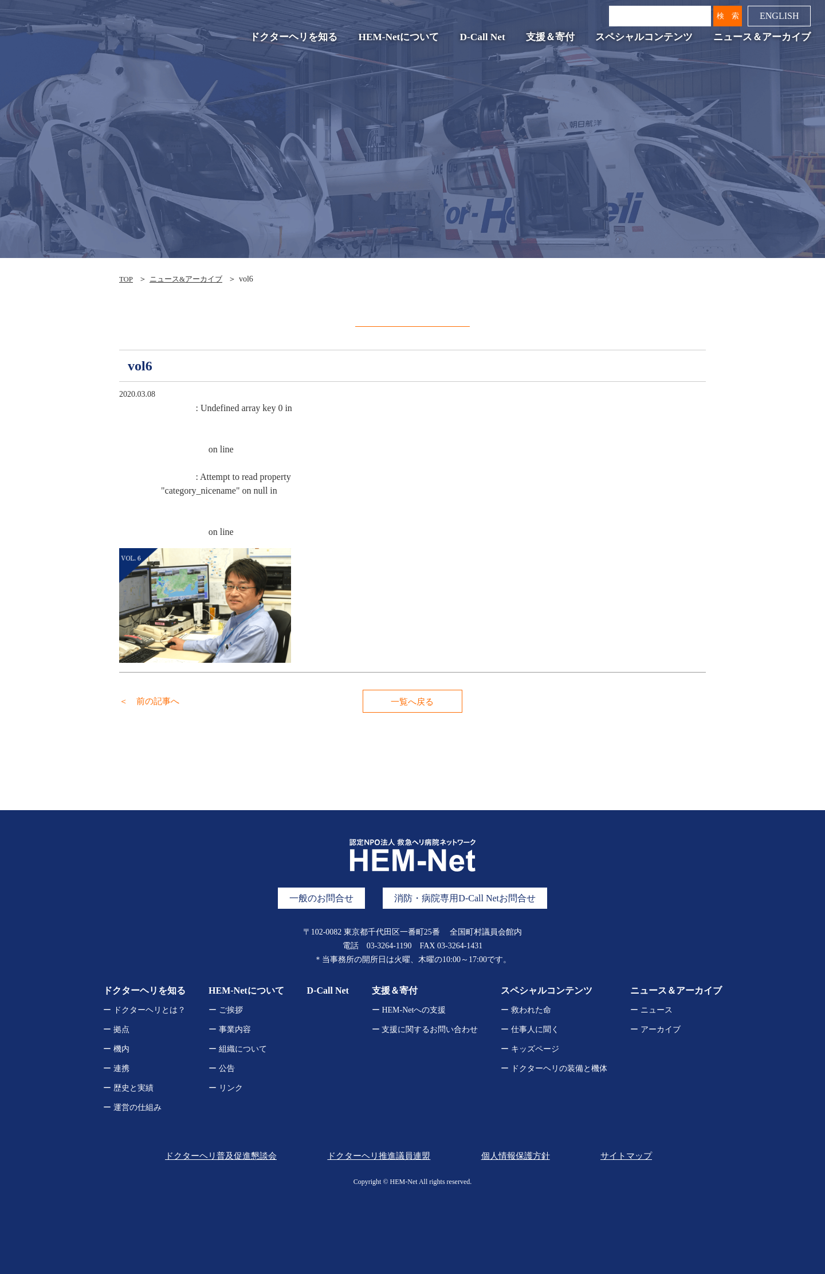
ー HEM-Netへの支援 (409, 1010)
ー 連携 (116, 1068)
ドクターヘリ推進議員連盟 (375, 1155)
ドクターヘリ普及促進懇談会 (217, 1155)
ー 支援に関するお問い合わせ (425, 1029)
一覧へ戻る (412, 701)
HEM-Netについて (396, 39)
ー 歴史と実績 (128, 1088)
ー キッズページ (530, 1049)
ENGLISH (776, 18)
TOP (126, 279)
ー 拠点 (116, 1029)
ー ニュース (651, 1010)
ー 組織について (238, 1049)
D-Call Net (479, 39)
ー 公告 (222, 1068)
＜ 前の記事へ (151, 701)
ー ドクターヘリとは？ (144, 1010)
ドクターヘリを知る (291, 39)
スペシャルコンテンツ (641, 39)
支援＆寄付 (548, 39)
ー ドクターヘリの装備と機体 (554, 1068)
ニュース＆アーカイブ (759, 39)
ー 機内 (116, 1049)
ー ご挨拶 (226, 1010)
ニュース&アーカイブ (190, 279)
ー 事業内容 (230, 1029)
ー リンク (226, 1088)
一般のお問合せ (321, 898)
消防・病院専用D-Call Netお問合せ (465, 898)
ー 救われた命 (526, 1010)
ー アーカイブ (655, 1029)
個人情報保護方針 (514, 1155)
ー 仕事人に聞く (530, 1029)
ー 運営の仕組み (132, 1107)
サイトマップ (628, 1155)
